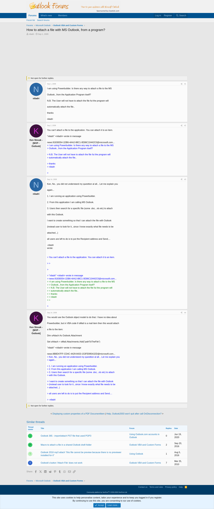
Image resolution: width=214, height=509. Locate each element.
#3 (185, 179)
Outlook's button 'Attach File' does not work (61, 463)
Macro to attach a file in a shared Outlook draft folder (66, 445)
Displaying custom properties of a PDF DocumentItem (79, 414)
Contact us (142, 487)
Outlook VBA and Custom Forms (145, 445)
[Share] (181, 84)
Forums (33, 15)
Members (62, 15)
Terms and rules (156, 487)
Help (181, 487)
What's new (46, 15)
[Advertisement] (92, 56)
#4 (185, 313)
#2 (185, 125)
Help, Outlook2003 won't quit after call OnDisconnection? (133, 414)
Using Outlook (136, 454)
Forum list (30, 20)
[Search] (181, 15)
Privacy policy (171, 487)
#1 (185, 84)
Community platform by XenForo (107, 492)
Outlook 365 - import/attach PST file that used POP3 (66, 436)
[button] (54, 15)
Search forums (43, 20)
